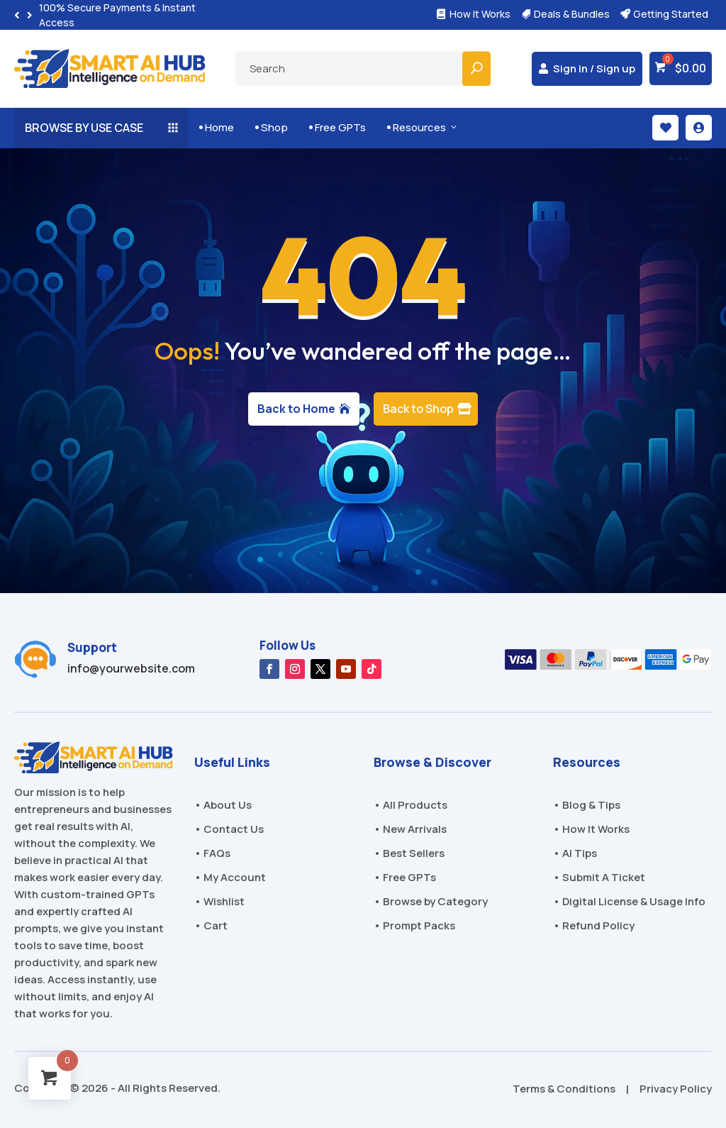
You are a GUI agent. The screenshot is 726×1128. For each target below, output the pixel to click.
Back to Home (296, 408)
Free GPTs (337, 127)
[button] (30, 15)
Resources (423, 127)
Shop (271, 127)
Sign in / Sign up (594, 68)
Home (216, 127)
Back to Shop (418, 408)
